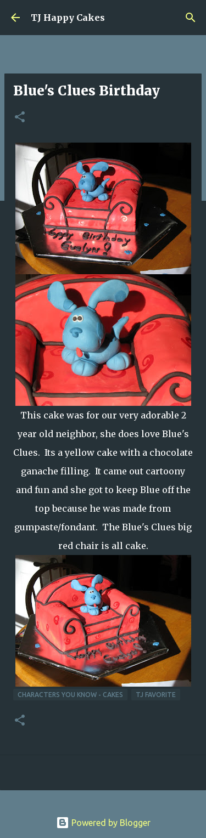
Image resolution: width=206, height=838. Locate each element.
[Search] (190, 17)
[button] (19, 117)
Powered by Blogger (103, 823)
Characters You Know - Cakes (70, 694)
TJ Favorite (156, 694)
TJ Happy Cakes (68, 17)
